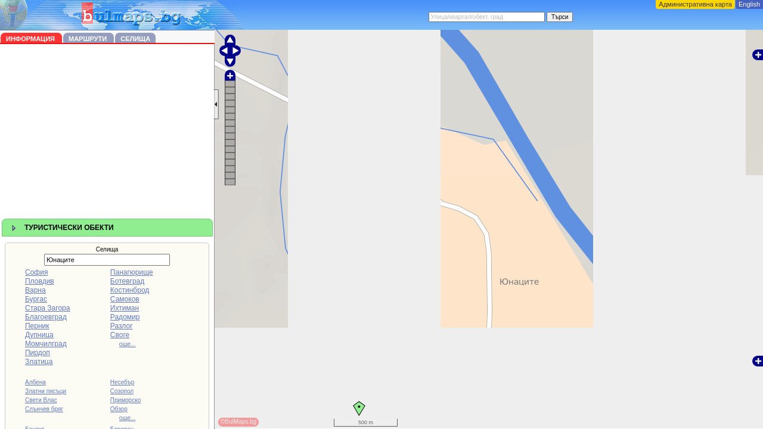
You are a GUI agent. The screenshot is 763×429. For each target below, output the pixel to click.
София (36, 272)
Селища (135, 38)
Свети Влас (41, 400)
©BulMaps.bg (238, 421)
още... (127, 344)
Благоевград (46, 317)
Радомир (125, 317)
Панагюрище (131, 272)
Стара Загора (47, 308)
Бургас (36, 299)
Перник (37, 326)
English (749, 4)
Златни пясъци (45, 391)
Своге (119, 335)
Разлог (121, 326)
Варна (35, 290)
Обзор (119, 409)
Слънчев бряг (44, 409)
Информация (31, 38)
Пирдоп (37, 353)
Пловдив (39, 281)
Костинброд (129, 290)
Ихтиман (124, 308)
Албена (35, 382)
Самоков (124, 299)
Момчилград (46, 344)
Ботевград (127, 281)
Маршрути (88, 38)
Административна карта (695, 4)
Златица (38, 362)
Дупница (39, 335)
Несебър (122, 382)
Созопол (122, 391)
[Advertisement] (107, 133)
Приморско (125, 400)
